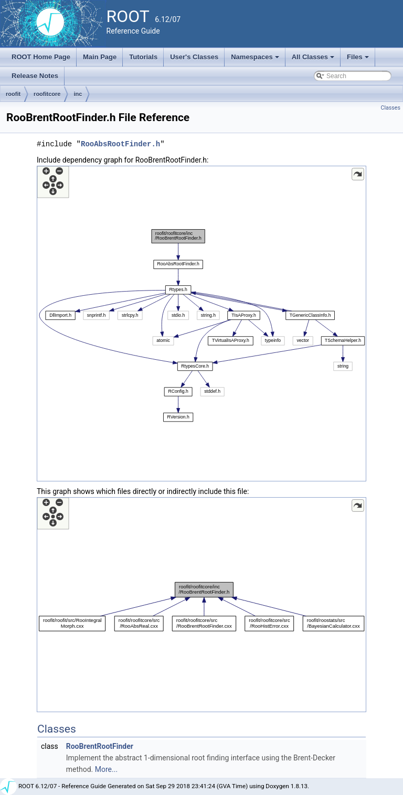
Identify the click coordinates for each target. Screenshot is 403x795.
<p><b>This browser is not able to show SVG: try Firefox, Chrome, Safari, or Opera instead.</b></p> (201, 323)
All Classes (314, 60)
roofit (13, 94)
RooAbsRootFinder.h (120, 144)
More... (106, 769)
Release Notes (35, 76)
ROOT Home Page (41, 57)
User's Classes (194, 57)
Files (358, 60)
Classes (390, 107)
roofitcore (47, 94)
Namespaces (256, 60)
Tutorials (143, 57)
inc (77, 94)
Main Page (99, 57)
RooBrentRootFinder (99, 746)
